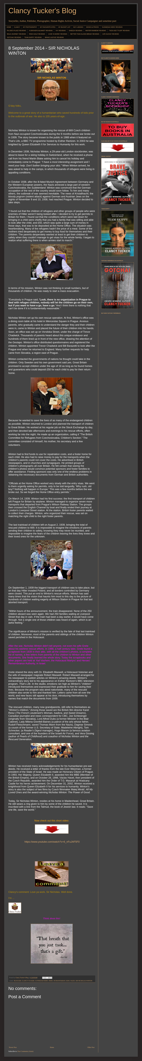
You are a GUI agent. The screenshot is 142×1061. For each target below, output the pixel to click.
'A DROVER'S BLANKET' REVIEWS (41, 30)
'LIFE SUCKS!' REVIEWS (110, 34)
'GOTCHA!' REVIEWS (14, 37)
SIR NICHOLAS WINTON (84, 981)
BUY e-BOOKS (78, 27)
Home (52, 1047)
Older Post (90, 1047)
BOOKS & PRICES (92, 27)
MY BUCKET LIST (64, 27)
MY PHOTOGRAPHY (30, 27)
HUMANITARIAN (59, 981)
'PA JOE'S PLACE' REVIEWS (16, 30)
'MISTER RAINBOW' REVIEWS (95, 30)
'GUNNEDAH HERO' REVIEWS (112, 27)
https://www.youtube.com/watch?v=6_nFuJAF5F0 (52, 841)
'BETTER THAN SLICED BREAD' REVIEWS (84, 34)
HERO (51, 981)
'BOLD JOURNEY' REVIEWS (16, 34)
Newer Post (13, 1047)
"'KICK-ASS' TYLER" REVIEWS (119, 30)
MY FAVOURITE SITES (47, 27)
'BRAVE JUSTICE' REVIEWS (54, 37)
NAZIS (72, 981)
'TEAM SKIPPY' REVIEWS (33, 37)
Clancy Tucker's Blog (42, 11)
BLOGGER (17, 981)
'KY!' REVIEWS (61, 30)
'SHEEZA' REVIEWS (75, 30)
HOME (9, 27)
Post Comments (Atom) (25, 1051)
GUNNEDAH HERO (41, 981)
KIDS (68, 981)
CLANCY (17, 27)
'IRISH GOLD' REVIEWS (37, 34)
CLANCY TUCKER (28, 981)
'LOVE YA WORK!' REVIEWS (57, 34)
